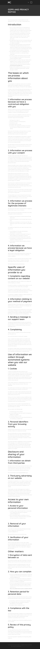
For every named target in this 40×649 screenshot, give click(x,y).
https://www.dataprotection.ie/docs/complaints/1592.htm (21, 588)
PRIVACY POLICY (26, 646)
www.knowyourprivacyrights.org (16, 65)
